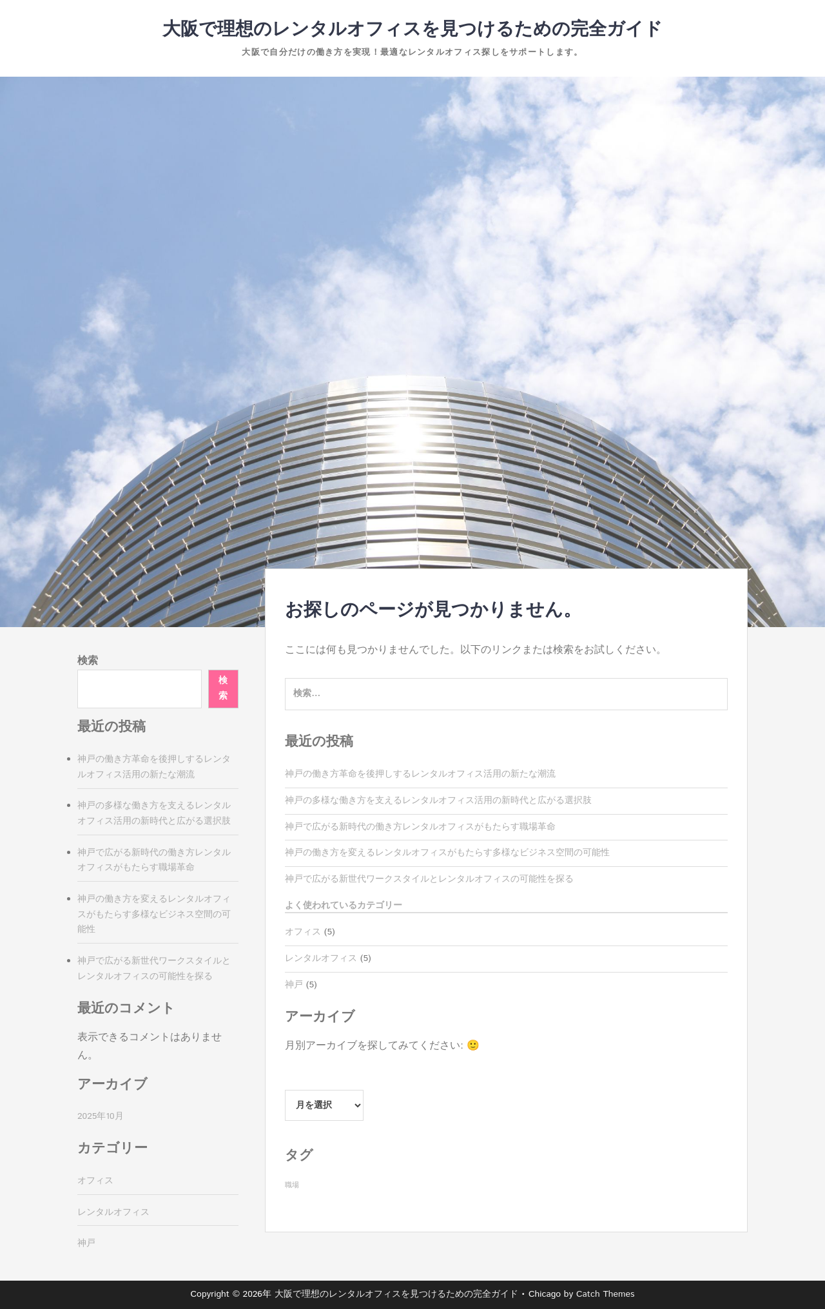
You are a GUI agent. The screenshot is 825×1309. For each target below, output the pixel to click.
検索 (87, 661)
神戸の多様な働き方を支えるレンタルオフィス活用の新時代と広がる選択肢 (438, 800)
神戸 (294, 984)
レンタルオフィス (321, 958)
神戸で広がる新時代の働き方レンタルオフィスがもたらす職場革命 (420, 826)
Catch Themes (605, 1294)
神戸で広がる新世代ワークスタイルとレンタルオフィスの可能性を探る (429, 879)
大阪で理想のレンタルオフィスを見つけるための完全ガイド (412, 30)
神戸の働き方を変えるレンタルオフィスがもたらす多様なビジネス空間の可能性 (447, 852)
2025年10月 (100, 1116)
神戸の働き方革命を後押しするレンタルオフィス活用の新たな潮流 (420, 774)
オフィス (303, 932)
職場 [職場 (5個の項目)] (292, 1185)
